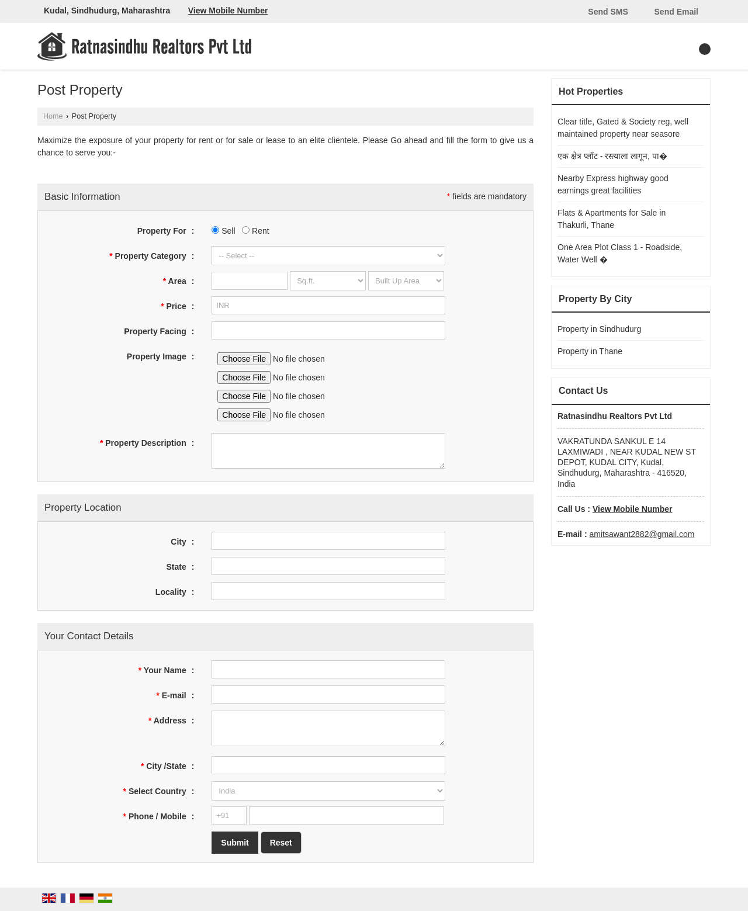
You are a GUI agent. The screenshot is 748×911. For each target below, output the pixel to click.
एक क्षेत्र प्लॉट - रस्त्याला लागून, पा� (612, 156)
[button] (228, 10)
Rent (255, 230)
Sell (223, 230)
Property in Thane (589, 351)
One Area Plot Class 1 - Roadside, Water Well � (619, 253)
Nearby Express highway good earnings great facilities (613, 184)
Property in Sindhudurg (599, 329)
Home (53, 116)
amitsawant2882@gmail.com (641, 534)
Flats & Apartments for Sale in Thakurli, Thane (611, 219)
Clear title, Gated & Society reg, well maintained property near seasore (622, 127)
